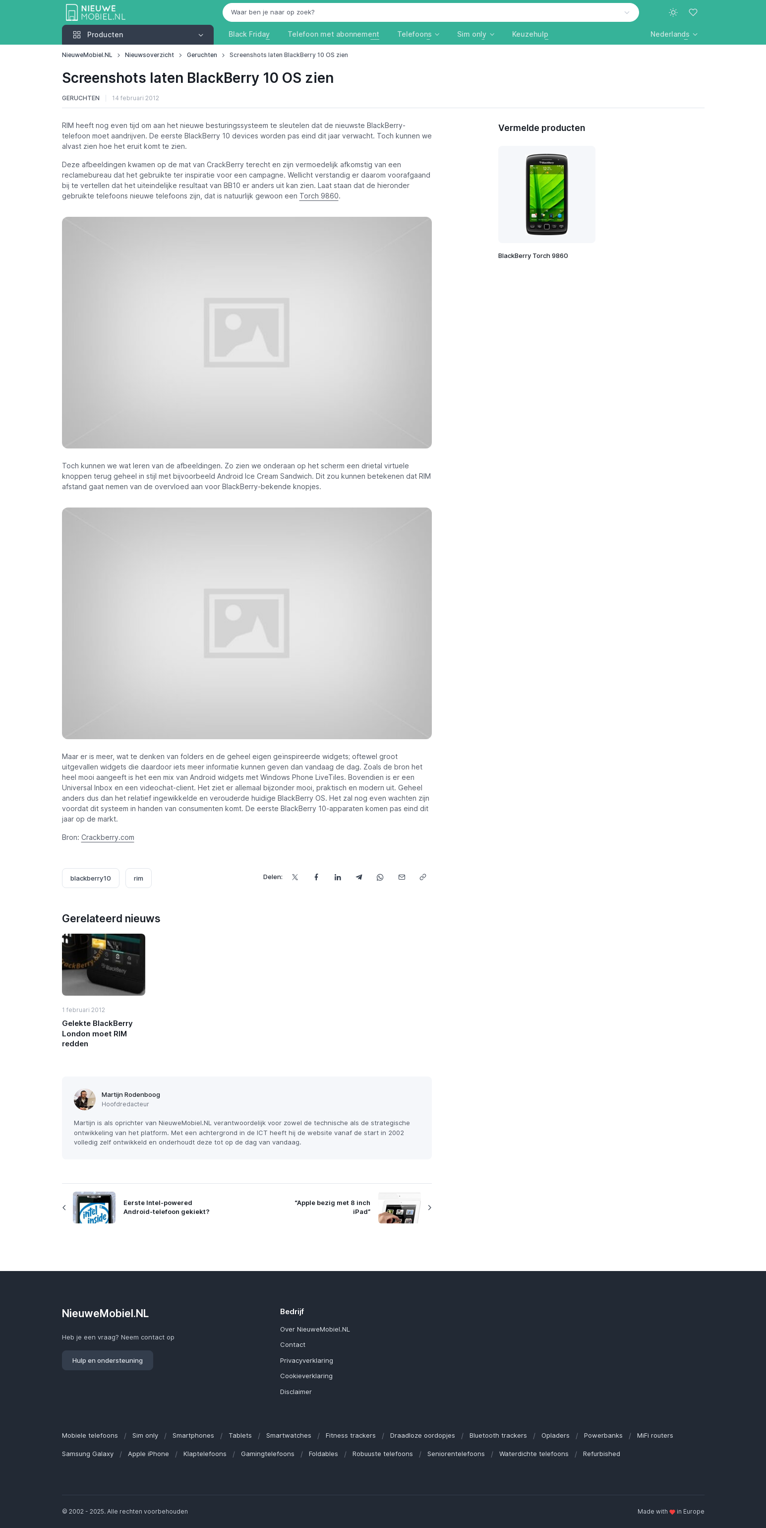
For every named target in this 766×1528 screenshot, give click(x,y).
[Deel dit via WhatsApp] (380, 877)
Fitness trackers (351, 1435)
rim (138, 878)
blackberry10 (90, 878)
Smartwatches (288, 1435)
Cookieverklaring (306, 1376)
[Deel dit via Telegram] (359, 877)
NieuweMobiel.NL (87, 55)
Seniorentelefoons (456, 1454)
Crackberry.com (107, 837)
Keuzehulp (530, 34)
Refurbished (601, 1454)
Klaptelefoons (205, 1454)
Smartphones (193, 1435)
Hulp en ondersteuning (107, 1360)
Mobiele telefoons (90, 1435)
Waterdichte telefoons (534, 1454)
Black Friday (249, 34)
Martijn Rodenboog (131, 1094)
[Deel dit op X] (295, 877)
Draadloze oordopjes (422, 1435)
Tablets (240, 1435)
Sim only (145, 1435)
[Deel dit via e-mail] (402, 877)
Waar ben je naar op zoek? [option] (273, 12)
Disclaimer (296, 1392)
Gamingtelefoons (268, 1454)
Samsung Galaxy (88, 1454)
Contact (292, 1344)
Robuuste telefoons (383, 1454)
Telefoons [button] (414, 34)
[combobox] (431, 12)
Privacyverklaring (306, 1360)
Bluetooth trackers (498, 1435)
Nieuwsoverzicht (149, 55)
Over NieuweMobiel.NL (315, 1329)
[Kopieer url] (423, 877)
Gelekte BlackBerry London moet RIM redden (97, 1033)
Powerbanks (603, 1435)
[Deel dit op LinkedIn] (338, 877)
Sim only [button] (471, 34)
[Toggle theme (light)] (673, 12)
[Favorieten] (694, 12)
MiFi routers (655, 1435)
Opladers (555, 1435)
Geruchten (202, 55)
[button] (674, 34)
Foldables (323, 1454)
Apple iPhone (148, 1454)
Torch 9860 (319, 195)
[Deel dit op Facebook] (316, 877)
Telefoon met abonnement (333, 34)
